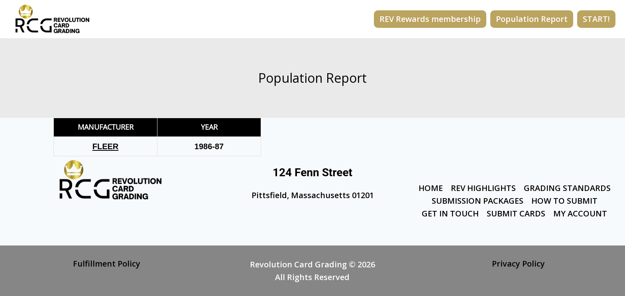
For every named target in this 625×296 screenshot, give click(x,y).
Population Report (532, 19)
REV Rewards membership (430, 19)
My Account (580, 213)
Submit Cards (516, 213)
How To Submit (564, 200)
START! (596, 19)
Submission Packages (477, 200)
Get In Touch (450, 213)
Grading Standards (567, 188)
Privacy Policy (518, 263)
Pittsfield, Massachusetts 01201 (313, 195)
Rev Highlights (483, 188)
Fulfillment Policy (106, 263)
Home (431, 188)
